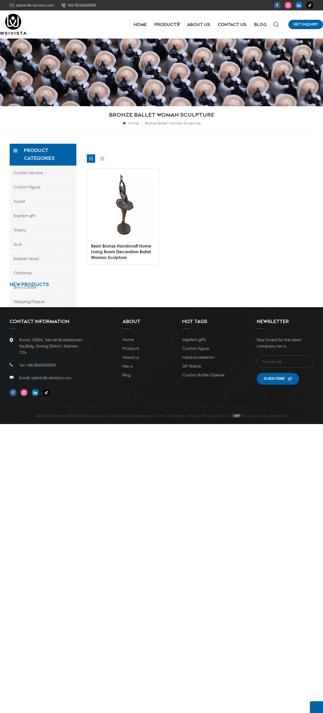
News (128, 655)
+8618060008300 (81, 5)
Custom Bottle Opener (203, 663)
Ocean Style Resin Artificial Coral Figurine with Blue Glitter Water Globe (55, 370)
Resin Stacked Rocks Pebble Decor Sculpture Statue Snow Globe (53, 339)
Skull (17, 244)
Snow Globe (25, 287)
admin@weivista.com (35, 5)
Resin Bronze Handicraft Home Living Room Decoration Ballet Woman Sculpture (121, 251)
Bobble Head (26, 258)
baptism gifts (194, 628)
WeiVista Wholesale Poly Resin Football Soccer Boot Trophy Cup (51, 432)
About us (131, 646)
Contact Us (232, 25)
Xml (161, 704)
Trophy (20, 229)
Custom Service (28, 172)
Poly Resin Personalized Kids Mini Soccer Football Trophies (53, 463)
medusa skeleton (198, 646)
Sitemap (177, 704)
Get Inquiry (305, 24)
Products (166, 25)
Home (140, 25)
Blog (260, 25)
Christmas (23, 272)
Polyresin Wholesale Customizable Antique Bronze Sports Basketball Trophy (53, 401)
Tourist (19, 201)
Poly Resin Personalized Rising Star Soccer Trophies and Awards (54, 495)
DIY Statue (191, 655)
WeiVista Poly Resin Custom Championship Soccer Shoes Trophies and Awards (51, 526)
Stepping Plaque (29, 301)
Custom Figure (27, 187)
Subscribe (278, 668)
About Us (198, 25)
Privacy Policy (215, 704)
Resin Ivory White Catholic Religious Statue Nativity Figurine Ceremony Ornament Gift (54, 557)
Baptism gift (24, 215)
